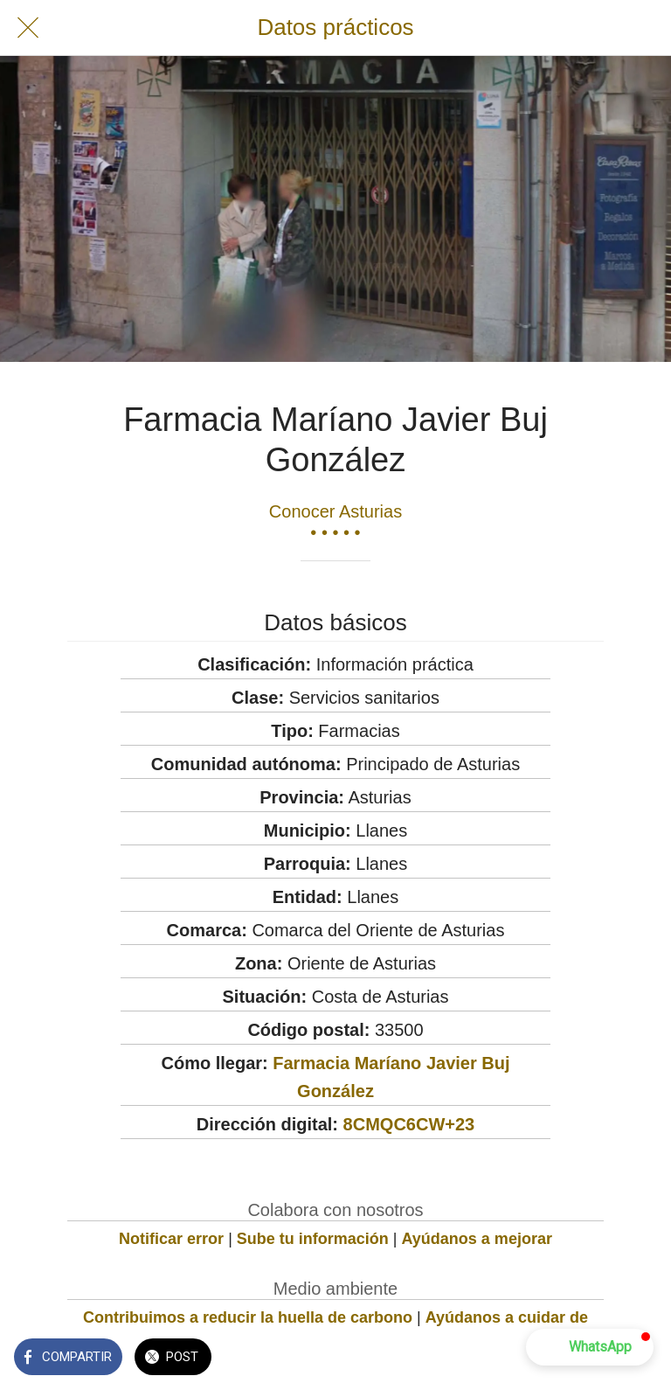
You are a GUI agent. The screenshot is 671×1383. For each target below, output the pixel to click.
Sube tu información (313, 1238)
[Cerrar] (27, 27)
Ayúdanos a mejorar (477, 1238)
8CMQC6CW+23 (409, 1124)
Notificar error (171, 1238)
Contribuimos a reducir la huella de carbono (247, 1317)
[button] (590, 1347)
